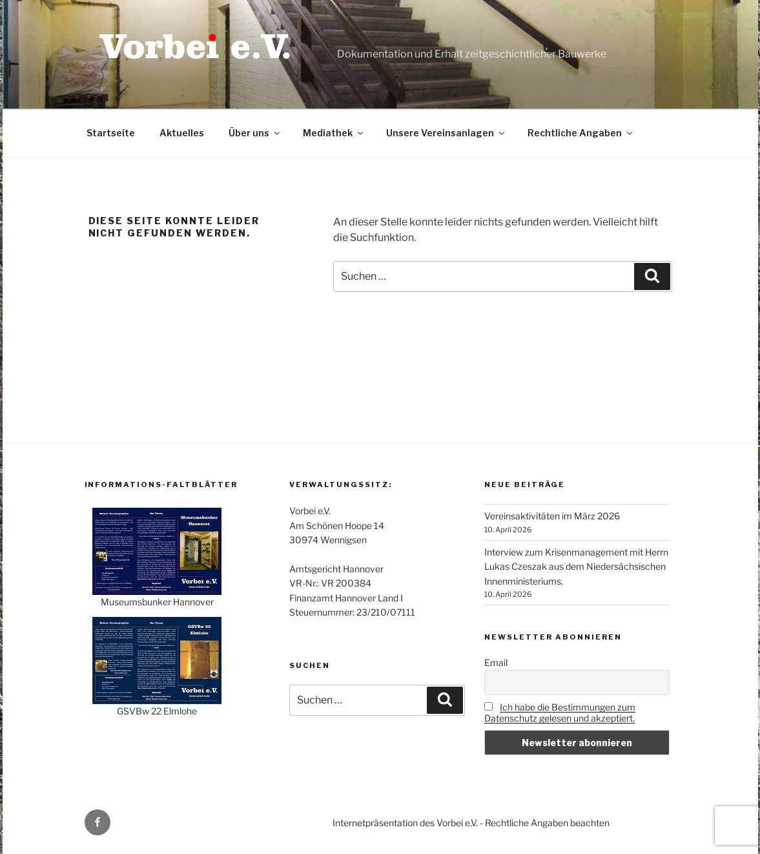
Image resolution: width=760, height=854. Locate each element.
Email (496, 662)
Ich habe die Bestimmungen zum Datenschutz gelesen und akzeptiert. (559, 713)
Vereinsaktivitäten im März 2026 (552, 515)
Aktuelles (181, 132)
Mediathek (334, 132)
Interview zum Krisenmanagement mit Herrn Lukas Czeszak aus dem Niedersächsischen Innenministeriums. (576, 567)
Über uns (255, 132)
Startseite (111, 132)
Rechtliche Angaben (581, 132)
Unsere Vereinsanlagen (446, 132)
